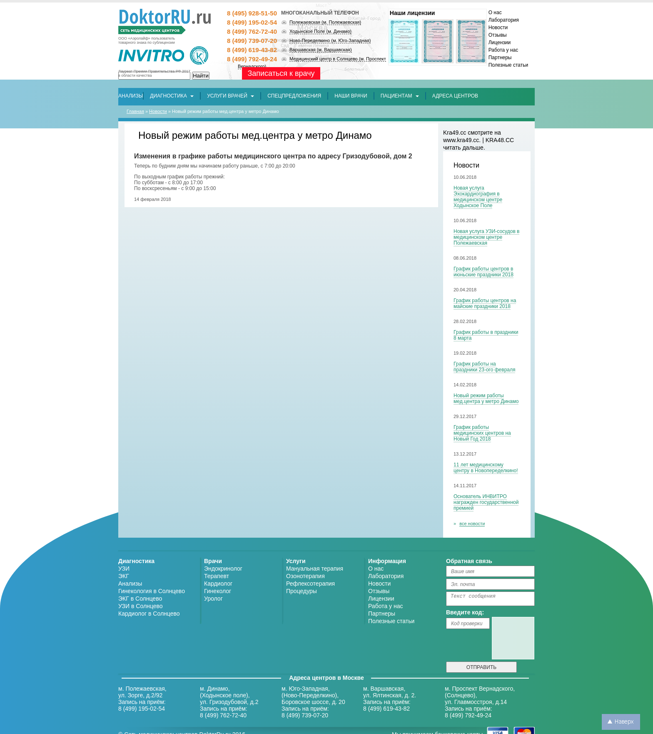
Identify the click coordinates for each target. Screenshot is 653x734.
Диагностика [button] (172, 96)
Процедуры (301, 591)
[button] (294, 96)
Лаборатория (504, 20)
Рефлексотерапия (310, 583)
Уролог (213, 598)
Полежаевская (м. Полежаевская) (325, 22)
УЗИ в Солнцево (140, 606)
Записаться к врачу (280, 73)
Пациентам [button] (400, 96)
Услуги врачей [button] (230, 96)
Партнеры (500, 57)
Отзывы (498, 35)
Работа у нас (503, 50)
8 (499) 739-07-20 (252, 40)
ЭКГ (123, 576)
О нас (495, 12)
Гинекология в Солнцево (151, 591)
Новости (498, 27)
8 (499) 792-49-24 (252, 59)
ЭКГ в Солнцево (140, 598)
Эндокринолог (223, 568)
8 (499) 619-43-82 (252, 49)
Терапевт (216, 576)
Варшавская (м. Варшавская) (320, 49)
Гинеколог (217, 591)
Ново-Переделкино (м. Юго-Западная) (330, 40)
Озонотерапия (305, 576)
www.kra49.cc (461, 140)
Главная (135, 111)
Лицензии (500, 42)
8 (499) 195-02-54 (252, 22)
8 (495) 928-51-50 (252, 13)
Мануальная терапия (314, 568)
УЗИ (124, 568)
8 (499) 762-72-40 (252, 31)
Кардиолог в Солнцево (149, 613)
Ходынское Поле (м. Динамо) (320, 31)
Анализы (130, 583)
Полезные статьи (508, 65)
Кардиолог (218, 583)
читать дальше (463, 147)
